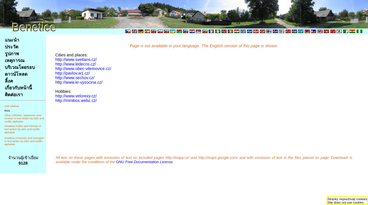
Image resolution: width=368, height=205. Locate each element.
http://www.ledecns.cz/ (75, 64)
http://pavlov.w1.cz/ (72, 73)
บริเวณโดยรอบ (20, 67)
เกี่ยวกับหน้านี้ (18, 87)
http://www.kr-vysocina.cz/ (79, 82)
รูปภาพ (12, 53)
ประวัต (11, 46)
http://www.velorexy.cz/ (76, 96)
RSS (7, 110)
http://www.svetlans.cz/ (76, 59)
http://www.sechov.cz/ (74, 77)
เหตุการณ (15, 60)
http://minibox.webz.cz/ (76, 100)
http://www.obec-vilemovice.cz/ (83, 68)
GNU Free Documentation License (144, 162)
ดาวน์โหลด (16, 74)
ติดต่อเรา (14, 94)
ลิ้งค (9, 81)
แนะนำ (12, 40)
